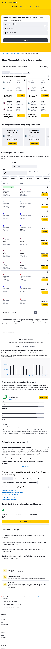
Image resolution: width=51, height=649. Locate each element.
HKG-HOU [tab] (29, 329)
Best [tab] (11, 72)
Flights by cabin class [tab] (8, 482)
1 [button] (35, 312)
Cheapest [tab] (5, 72)
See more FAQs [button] (25, 466)
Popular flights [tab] (33, 482)
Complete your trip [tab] (19, 478)
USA (14, 53)
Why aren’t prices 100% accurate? (26, 607)
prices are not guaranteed (33, 596)
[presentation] (44, 17)
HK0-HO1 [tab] (18, 346)
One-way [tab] (26, 72)
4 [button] (45, 312)
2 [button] (38, 312)
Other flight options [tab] (21, 482)
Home (2, 53)
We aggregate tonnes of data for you (26, 604)
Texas (18, 53)
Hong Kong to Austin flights (9, 497)
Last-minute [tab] (18, 72)
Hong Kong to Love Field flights (10, 494)
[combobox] (6, 20)
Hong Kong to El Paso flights (9, 499)
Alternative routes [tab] (7, 478)
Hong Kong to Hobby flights (9, 490)
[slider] (49, 174)
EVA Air (11, 395)
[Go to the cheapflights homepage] (11, 2)
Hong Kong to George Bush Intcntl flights (12, 492)
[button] (2, 2)
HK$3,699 (39, 17)
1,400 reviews (13, 399)
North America (9, 53)
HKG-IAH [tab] (21, 329)
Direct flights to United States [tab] (34, 478)
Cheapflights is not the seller (26, 601)
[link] (12, 143)
